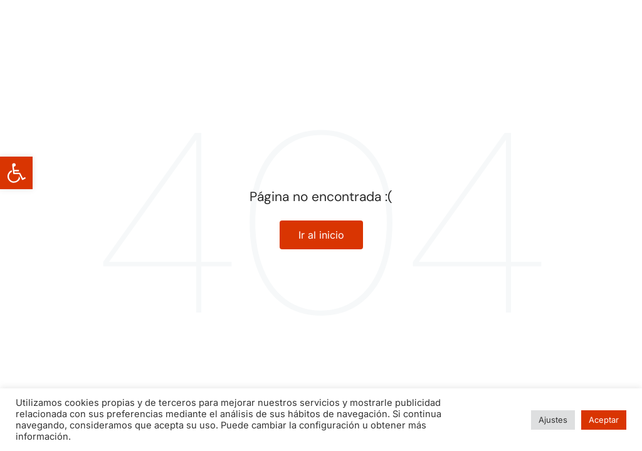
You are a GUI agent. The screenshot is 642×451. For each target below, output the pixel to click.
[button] (16, 173)
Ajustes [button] (553, 420)
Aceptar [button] (604, 420)
